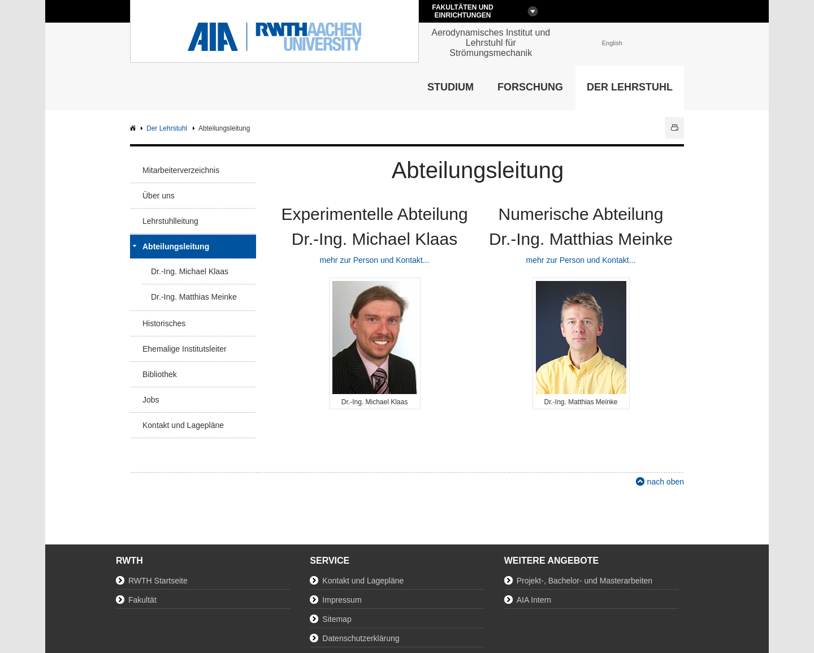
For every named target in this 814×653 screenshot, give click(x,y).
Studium (450, 87)
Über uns (158, 195)
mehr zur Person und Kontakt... (375, 260)
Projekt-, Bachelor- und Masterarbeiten (584, 580)
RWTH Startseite (158, 580)
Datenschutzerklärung (360, 638)
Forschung (530, 87)
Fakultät (142, 599)
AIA (134, 128)
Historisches (163, 323)
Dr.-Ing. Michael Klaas (189, 271)
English (612, 43)
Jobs (150, 399)
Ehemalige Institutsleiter (184, 348)
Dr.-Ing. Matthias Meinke (194, 296)
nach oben (665, 481)
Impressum (341, 599)
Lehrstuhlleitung (170, 221)
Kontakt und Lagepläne (183, 425)
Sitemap (336, 619)
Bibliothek (159, 374)
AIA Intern (534, 599)
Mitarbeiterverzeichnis (180, 170)
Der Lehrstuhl (630, 87)
